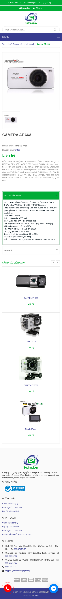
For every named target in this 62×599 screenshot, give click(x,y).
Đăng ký (38, 8)
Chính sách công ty (10, 503)
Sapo (37, 595)
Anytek (17, 150)
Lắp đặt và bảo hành (10, 511)
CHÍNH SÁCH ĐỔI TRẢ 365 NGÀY (16, 534)
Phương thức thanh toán (12, 507)
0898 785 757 (15, 3)
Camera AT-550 (31, 298)
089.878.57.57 (20, 549)
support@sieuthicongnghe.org (39, 3)
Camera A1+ (31, 429)
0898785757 (10, 566)
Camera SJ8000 (31, 385)
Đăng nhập (24, 8)
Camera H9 (31, 341)
